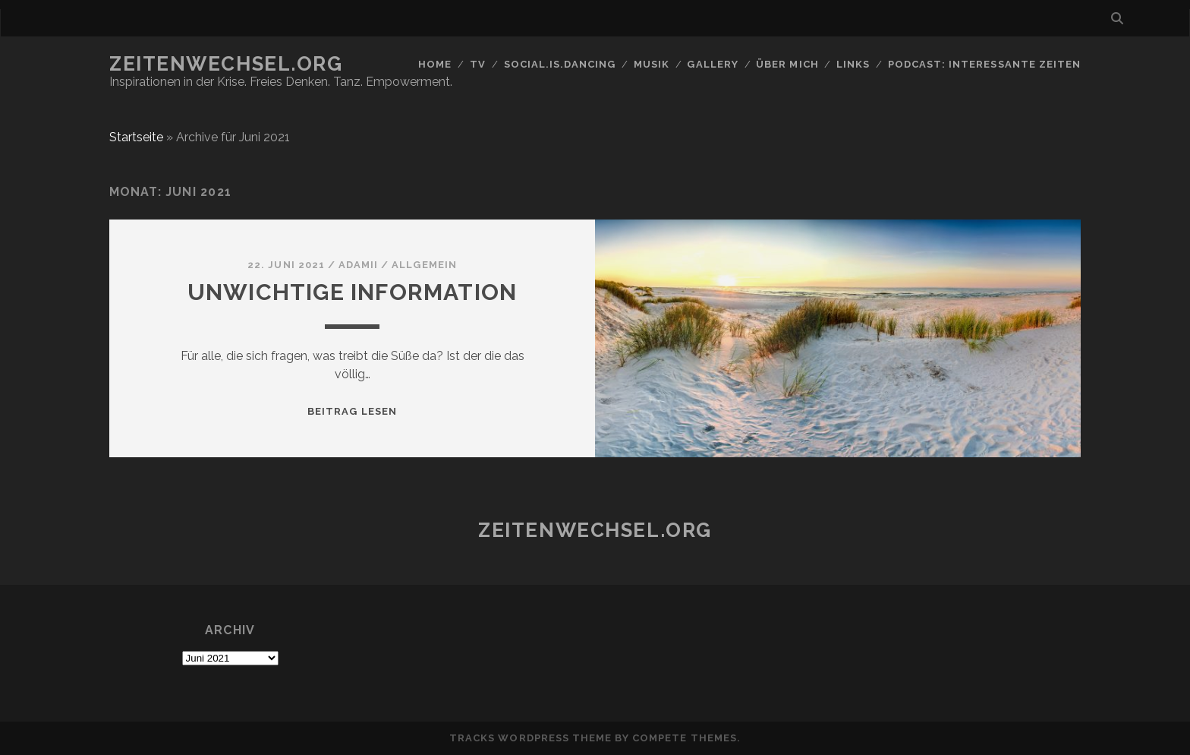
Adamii (358, 264)
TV (478, 64)
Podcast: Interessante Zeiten (984, 64)
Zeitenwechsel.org (226, 63)
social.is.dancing (560, 64)
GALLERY (712, 64)
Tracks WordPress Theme (530, 738)
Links (853, 64)
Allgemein (424, 264)
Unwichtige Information (352, 292)
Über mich (787, 64)
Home (435, 64)
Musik (651, 64)
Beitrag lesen (352, 411)
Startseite (136, 137)
